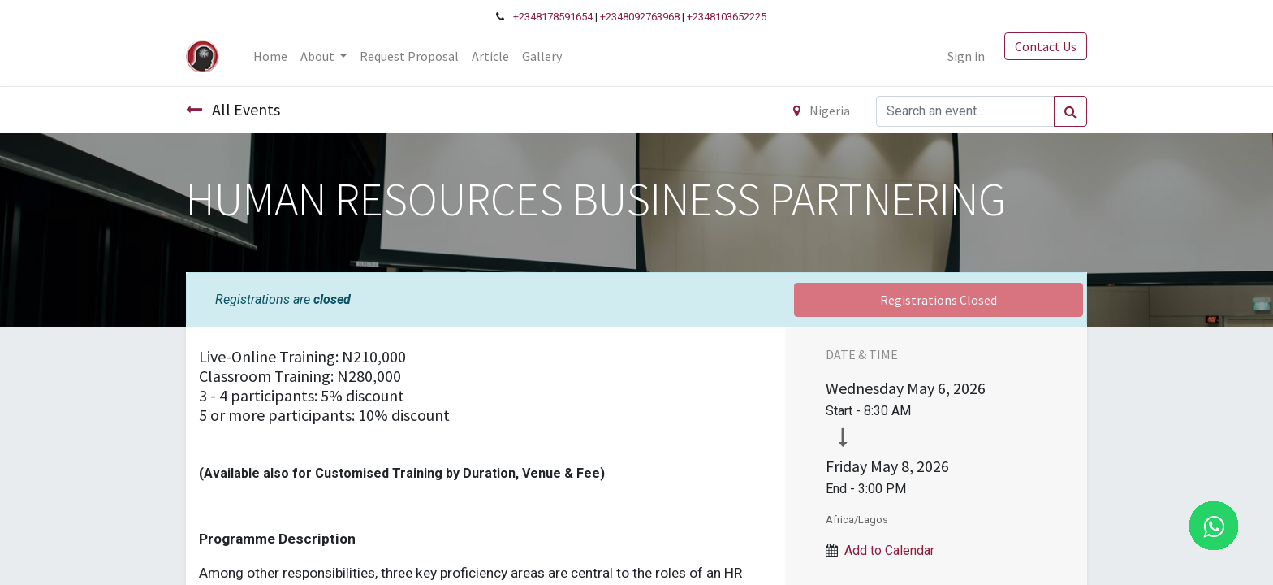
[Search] (1070, 111)
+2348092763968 (640, 17)
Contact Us (1046, 46)
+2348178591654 (553, 17)
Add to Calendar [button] (889, 550)
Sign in (966, 56)
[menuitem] (270, 56)
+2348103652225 (726, 17)
